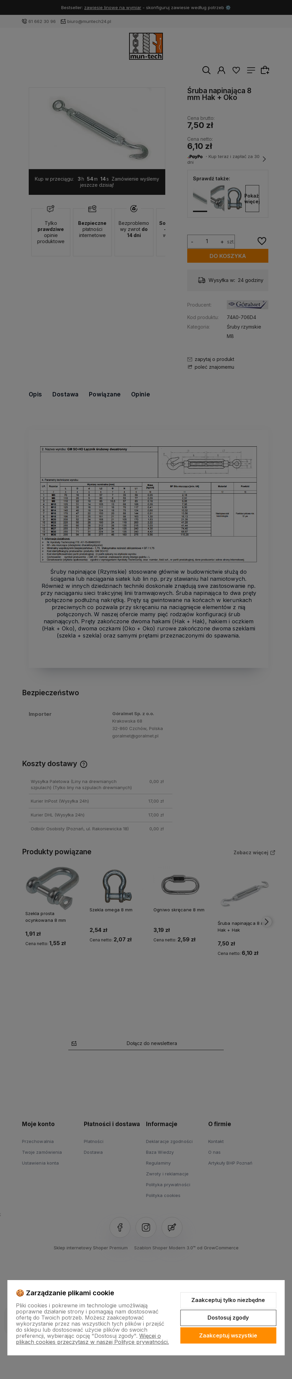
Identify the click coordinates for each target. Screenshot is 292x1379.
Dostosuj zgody (228, 1317)
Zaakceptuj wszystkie (228, 1335)
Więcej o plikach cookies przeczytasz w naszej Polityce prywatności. (92, 1338)
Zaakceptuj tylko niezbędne (228, 1300)
